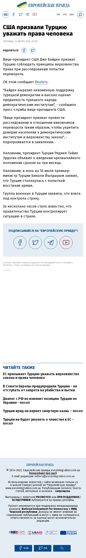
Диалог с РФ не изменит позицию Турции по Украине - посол (40, 401)
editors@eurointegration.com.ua (54, 476)
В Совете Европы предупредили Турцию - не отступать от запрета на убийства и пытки (40, 388)
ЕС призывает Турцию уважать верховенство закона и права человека (41, 376)
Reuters (41, 82)
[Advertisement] (43, 314)
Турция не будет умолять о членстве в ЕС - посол (38, 421)
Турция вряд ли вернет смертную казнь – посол (43, 411)
